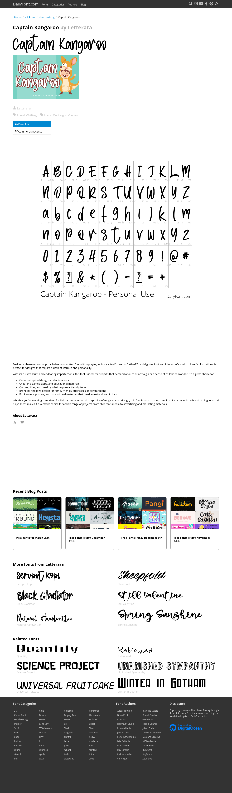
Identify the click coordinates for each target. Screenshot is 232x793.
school (67, 749)
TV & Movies (45, 728)
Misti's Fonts (123, 741)
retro (91, 745)
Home (17, 17)
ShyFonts (147, 754)
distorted (93, 732)
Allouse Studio (124, 710)
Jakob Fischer (149, 728)
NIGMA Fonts (149, 741)
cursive (42, 732)
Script (92, 723)
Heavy (42, 719)
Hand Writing (46, 17)
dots (16, 736)
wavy (41, 758)
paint (66, 745)
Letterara (22, 108)
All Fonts (30, 17)
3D (15, 710)
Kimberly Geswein (151, 732)
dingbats (68, 732)
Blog (83, 4)
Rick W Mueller (124, 754)
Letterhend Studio (126, 736)
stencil (17, 754)
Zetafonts (147, 758)
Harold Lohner (149, 723)
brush (17, 732)
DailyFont (26, 4)
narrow (18, 745)
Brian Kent (122, 715)
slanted (93, 749)
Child (41, 710)
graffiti (67, 736)
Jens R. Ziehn (123, 732)
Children (68, 710)
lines (66, 741)
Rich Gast (147, 749)
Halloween (94, 715)
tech (66, 754)
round (17, 749)
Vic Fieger (122, 758)
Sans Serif (44, 723)
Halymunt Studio (125, 723)
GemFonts (147, 719)
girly (41, 736)
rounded (43, 749)
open (41, 745)
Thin (91, 728)
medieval (93, 741)
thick (91, 754)
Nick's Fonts (148, 745)
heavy (92, 736)
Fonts (45, 4)
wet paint (69, 758)
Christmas (94, 710)
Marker (18, 723)
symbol (43, 754)
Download (22, 124)
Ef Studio (121, 719)
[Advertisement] (172, 126)
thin (16, 758)
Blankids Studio (150, 710)
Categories (58, 4)
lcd (40, 741)
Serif (16, 728)
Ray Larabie (123, 749)
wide (91, 758)
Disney (42, 715)
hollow (17, 741)
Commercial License (28, 131)
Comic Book (20, 715)
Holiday (93, 719)
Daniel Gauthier (150, 715)
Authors (72, 4)
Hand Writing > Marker (59, 115)
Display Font (70, 715)
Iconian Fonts (124, 728)
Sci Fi (66, 723)
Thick (66, 728)
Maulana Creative (151, 736)
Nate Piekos (123, 745)
